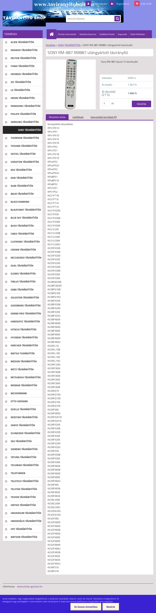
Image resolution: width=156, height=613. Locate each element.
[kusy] (106, 103)
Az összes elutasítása (85, 607)
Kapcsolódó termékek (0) (104, 117)
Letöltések (78, 117)
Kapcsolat (122, 34)
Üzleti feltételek (137, 34)
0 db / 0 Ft (146, 4)
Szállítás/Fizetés (107, 34)
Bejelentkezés (100, 4)
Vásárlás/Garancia (87, 34)
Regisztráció (122, 4)
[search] (117, 19)
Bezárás (110, 607)
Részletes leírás (57, 117)
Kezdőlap (50, 45)
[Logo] (24, 18)
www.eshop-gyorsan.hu (30, 586)
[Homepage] (52, 34)
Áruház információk (67, 34)
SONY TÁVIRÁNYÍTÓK (69, 45)
